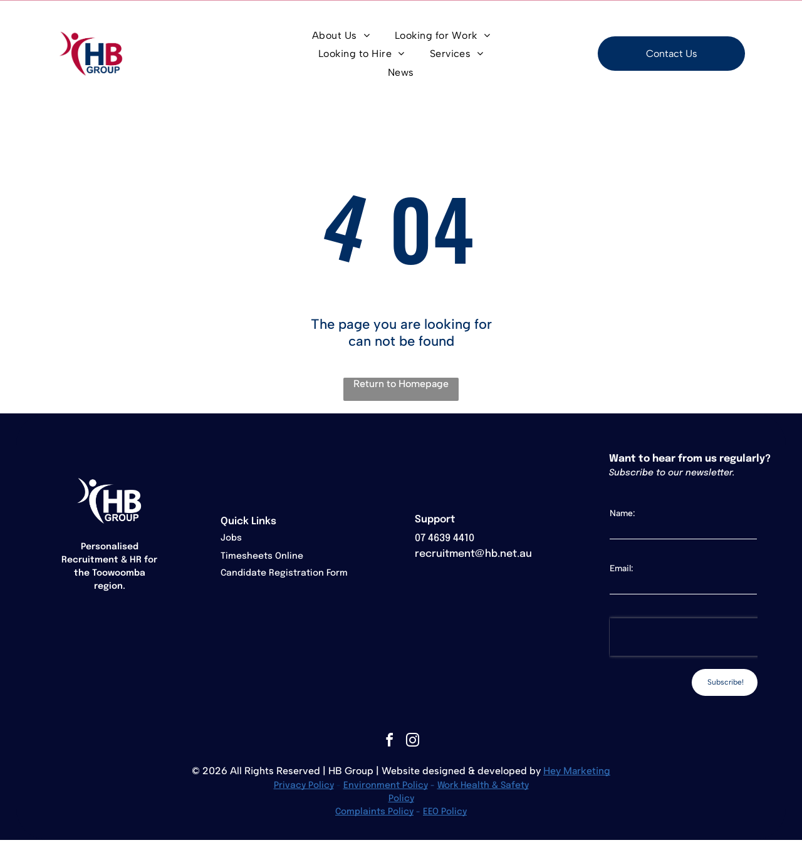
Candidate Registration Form (284, 573)
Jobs (231, 538)
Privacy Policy (304, 785)
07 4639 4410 (444, 538)
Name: (622, 513)
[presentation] (690, 637)
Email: (621, 568)
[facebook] (389, 742)
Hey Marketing (576, 771)
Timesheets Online (262, 556)
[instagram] (412, 742)
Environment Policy (385, 785)
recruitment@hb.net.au (473, 554)
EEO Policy (445, 811)
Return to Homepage (401, 384)
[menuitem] (340, 35)
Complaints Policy (374, 811)
